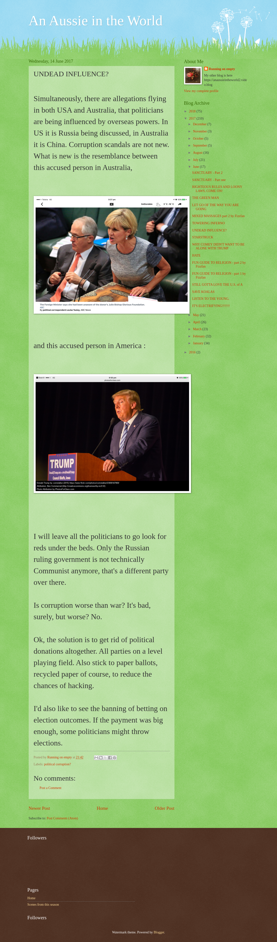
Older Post (164, 808)
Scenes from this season (43, 904)
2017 (192, 118)
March (197, 329)
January (198, 343)
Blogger (159, 932)
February (199, 336)
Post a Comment (50, 788)
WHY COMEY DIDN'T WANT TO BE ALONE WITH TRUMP (218, 246)
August (198, 152)
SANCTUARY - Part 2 (207, 173)
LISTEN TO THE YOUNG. (210, 299)
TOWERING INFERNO (208, 223)
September (200, 145)
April (197, 322)
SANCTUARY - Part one (209, 180)
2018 (192, 111)
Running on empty (222, 69)
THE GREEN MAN (205, 198)
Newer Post (39, 808)
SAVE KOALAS (203, 292)
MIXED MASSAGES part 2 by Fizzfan (218, 216)
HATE (196, 255)
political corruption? (57, 764)
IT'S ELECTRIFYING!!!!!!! (211, 306)
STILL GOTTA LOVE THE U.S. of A (217, 284)
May (196, 315)
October (198, 138)
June (196, 167)
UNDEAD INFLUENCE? (209, 230)
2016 (192, 352)
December (200, 124)
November (200, 131)
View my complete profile (201, 91)
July (196, 160)
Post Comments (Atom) (62, 818)
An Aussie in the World (96, 20)
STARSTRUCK (202, 237)
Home (102, 808)
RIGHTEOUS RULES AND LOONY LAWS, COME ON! (217, 189)
